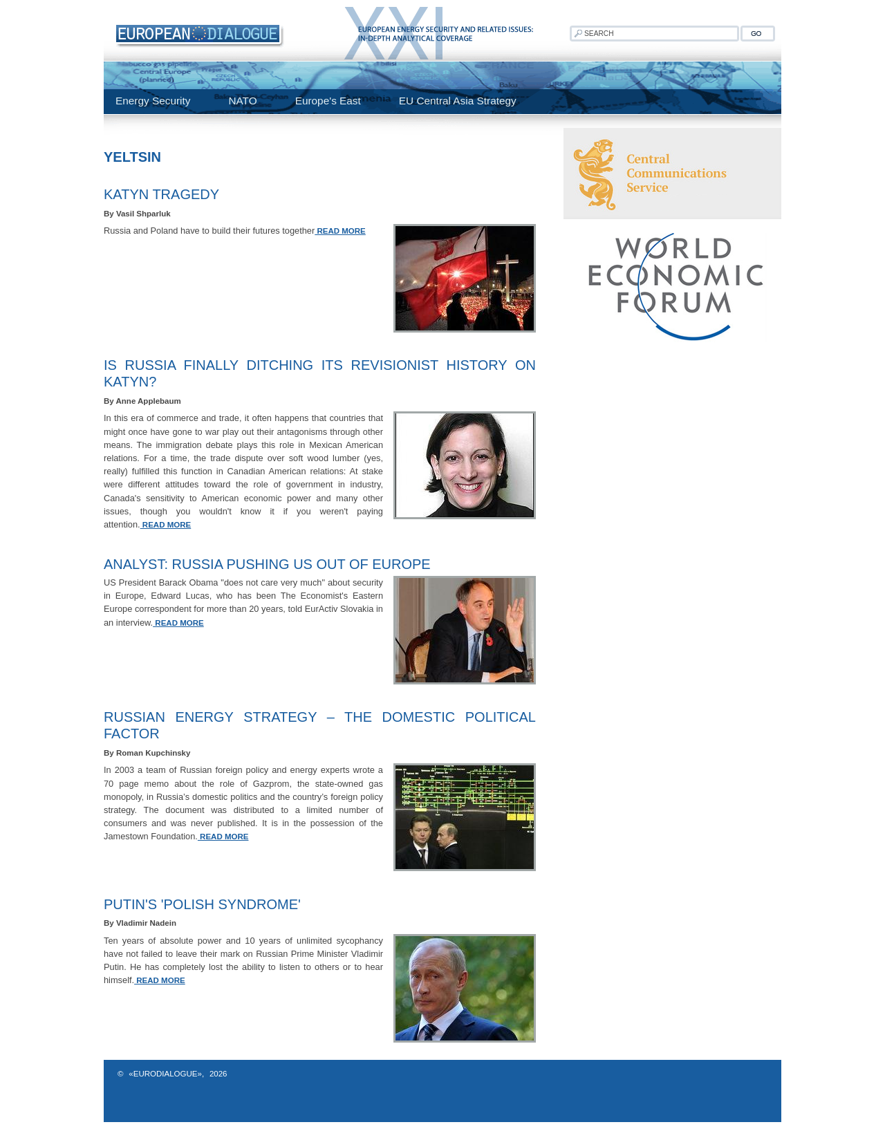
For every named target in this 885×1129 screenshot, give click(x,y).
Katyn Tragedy (161, 194)
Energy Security (152, 100)
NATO (242, 100)
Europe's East (328, 100)
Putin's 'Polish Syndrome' (202, 904)
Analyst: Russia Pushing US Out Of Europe (267, 564)
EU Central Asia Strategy (457, 100)
